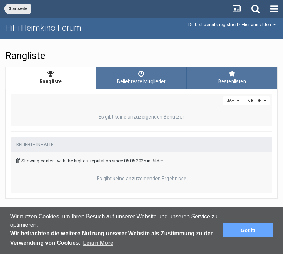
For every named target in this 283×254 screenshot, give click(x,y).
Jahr (233, 101)
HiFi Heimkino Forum (43, 28)
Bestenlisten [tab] (232, 77)
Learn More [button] (98, 243)
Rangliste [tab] (50, 77)
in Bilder (256, 101)
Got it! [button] (248, 230)
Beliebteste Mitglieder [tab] (141, 77)
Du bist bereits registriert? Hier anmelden (232, 24)
